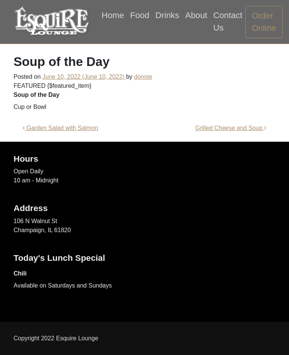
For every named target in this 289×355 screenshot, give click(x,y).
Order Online (264, 22)
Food (139, 15)
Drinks (167, 15)
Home (113, 15)
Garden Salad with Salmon (60, 128)
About (196, 15)
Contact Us (227, 22)
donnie (143, 76)
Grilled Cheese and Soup (230, 128)
